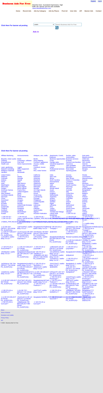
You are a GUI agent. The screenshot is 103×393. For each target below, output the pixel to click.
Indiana (3, 180)
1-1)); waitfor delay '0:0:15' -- (23, 222)
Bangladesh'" (70, 272)
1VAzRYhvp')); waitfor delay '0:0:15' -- (73, 277)
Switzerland (70, 205)
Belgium (85, 193)
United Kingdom (22, 192)
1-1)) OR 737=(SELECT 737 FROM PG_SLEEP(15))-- (24, 292)
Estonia (84, 202)
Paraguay (20, 208)
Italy (67, 192)
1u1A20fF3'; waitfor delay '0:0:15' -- (7, 237)
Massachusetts (87, 178)
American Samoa (7, 190)
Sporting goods (71, 170)
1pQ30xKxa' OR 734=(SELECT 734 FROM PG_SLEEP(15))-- (8, 265)
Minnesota (37, 185)
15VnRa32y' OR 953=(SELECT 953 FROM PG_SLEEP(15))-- (41, 233)
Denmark (4, 197)
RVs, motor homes (40, 170)
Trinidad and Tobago (57, 212)
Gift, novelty (86, 162)
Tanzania (69, 210)
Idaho (84, 181)
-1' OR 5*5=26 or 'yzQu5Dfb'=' (39, 247)
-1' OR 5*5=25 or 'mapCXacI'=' (72, 259)
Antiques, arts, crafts (41, 155)
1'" (83, 222)
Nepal (84, 210)
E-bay (52, 160)
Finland (84, 197)
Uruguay (20, 210)
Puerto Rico (21, 190)
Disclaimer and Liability (7, 315)
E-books (69, 160)
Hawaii (19, 180)
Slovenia (69, 207)
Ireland (68, 202)
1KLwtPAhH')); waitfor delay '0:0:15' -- (57, 252)
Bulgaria (52, 200)
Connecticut (86, 176)
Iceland (84, 200)
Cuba (84, 203)
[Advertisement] (39, 17)
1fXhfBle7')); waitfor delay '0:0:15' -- (89, 241)
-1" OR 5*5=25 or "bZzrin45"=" (56, 298)
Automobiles (70, 157)
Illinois (52, 178)
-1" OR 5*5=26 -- (71, 217)
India (51, 175)
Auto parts (85, 155)
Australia (69, 190)
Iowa (2, 183)
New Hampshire (87, 185)
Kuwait (3, 213)
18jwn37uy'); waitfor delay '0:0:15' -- (89, 298)
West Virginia (21, 187)
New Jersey (70, 178)
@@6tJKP (85, 289)
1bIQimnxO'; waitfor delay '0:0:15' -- (40, 267)
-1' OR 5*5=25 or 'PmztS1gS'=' (88, 277)
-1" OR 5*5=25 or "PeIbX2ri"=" (39, 284)
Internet (85, 164)
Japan (84, 195)
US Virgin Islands (39, 190)
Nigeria (36, 212)
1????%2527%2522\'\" (57, 218)
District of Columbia (72, 180)
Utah (51, 185)
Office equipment (23, 169)
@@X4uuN (37, 277)
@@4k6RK (54, 267)
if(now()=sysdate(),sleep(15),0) (76, 237)
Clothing (4, 160)
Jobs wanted (86, 165)
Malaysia (69, 195)
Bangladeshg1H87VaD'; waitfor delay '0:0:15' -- (41, 281)
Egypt (52, 203)
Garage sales (54, 162)
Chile (68, 200)
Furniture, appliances (41, 162)
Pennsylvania (54, 181)
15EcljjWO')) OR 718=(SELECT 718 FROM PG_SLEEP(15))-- (89, 285)
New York (53, 176)
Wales (84, 207)
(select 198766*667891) (87, 214)
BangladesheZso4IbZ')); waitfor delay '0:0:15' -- (25, 264)
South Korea (70, 208)
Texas (3, 181)
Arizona (68, 175)
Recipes (85, 169)
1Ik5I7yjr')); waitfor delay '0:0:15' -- (72, 281)
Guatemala (5, 207)
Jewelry (52, 165)
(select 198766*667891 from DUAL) (25, 219)
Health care (5, 164)
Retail (19, 170)
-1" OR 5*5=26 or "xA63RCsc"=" (39, 252)
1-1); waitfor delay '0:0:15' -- (72, 222)
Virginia (84, 187)
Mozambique (21, 212)
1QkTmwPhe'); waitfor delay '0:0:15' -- (24, 227)
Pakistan (36, 208)
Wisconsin (4, 187)
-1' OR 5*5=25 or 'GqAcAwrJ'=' (23, 237)
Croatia (19, 202)
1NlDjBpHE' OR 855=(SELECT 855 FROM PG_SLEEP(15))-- (73, 292)
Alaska (19, 176)
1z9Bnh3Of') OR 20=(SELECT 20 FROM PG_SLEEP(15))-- (57, 248)
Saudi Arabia (38, 210)
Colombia (69, 198)
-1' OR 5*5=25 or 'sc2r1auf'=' (39, 303)
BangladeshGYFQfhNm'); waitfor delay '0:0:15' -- (42, 227)
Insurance (69, 164)
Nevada (36, 188)
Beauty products (87, 157)
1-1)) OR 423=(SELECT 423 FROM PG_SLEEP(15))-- (8, 228)
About (2, 310)
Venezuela (85, 208)
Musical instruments (89, 167)
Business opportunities (57, 159)
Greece (19, 198)
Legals (19, 167)
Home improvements (24, 164)
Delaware (37, 176)
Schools (52, 170)
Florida (84, 175)
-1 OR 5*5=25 (22, 217)
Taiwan (36, 207)
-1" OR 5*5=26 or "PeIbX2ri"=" (56, 281)
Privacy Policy (5, 317)
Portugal (36, 198)
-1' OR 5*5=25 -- (55, 217)
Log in (100, 1)
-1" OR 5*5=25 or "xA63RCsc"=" (88, 252)
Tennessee (69, 183)
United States (5, 175)
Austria (52, 198)
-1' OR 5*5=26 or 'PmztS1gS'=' (55, 277)
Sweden (52, 202)
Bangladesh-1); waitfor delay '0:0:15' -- (73, 264)
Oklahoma (37, 183)
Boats (19, 159)
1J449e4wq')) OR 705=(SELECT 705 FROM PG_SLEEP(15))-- (74, 228)
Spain (19, 193)
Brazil (19, 195)
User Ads (73, 11)
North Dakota (21, 188)
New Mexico (21, 183)
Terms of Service (5, 312)
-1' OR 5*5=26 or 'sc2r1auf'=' (7, 303)
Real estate (70, 169)
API (80, 11)
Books (36, 159)
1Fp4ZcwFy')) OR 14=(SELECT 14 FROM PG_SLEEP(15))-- (24, 298)
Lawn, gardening (6, 167)
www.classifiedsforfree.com (41, 8)
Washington (5, 185)
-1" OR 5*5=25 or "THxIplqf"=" (88, 229)
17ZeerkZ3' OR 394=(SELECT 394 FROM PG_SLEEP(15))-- (89, 273)
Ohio (19, 181)
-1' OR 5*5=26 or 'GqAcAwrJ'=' (72, 232)
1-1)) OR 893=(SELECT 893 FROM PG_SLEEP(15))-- (89, 233)
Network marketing (7, 169)
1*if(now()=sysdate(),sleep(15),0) (61, 222)
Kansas (84, 180)
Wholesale (20, 172)
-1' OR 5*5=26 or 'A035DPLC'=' (7, 291)
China (3, 198)
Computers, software (24, 160)
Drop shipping (38, 160)
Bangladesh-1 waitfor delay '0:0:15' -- (89, 244)
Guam (52, 190)
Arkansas (37, 178)
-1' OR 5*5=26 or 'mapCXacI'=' (88, 256)
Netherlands (54, 195)
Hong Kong (37, 195)
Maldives (53, 210)
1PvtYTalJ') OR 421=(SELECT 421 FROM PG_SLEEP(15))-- (24, 282)
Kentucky (37, 181)
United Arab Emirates (24, 205)
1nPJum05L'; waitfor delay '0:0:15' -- (40, 237)
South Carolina (71, 185)
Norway (20, 203)
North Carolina (55, 180)
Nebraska (37, 187)
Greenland (4, 200)
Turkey (52, 208)
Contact (98, 11)
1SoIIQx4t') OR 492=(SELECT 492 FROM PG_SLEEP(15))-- (89, 268)
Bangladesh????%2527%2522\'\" (88, 291)
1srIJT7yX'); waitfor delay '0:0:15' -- (40, 291)
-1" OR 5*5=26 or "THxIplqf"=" (56, 227)
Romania (20, 207)
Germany (37, 192)
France (52, 192)
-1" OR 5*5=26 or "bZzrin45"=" (88, 294)
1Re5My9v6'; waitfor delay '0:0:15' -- (8, 252)
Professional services (57, 169)
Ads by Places (54, 11)
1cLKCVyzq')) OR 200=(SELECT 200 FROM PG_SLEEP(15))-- (25, 233)
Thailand (4, 208)
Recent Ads (27, 11)
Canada (3, 192)
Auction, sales (71, 155)
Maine (52, 183)
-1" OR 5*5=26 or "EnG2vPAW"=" (88, 237)
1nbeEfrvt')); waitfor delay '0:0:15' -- (7, 272)
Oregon (3, 188)
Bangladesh (86, 190)
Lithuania (53, 205)
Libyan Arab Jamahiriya (54, 214)
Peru (51, 207)
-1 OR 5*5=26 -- (6, 217)
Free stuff (20, 162)
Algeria (3, 202)
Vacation (4, 172)
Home (18, 11)
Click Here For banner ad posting (14, 25)
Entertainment (6, 162)
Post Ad (64, 11)
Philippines (37, 200)
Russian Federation (40, 213)
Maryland (37, 180)
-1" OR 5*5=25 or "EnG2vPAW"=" (7, 247)
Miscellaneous (71, 167)
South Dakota (87, 188)
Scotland (4, 210)
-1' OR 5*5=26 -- (39, 217)
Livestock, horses (39, 167)
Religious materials (7, 170)
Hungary (20, 200)
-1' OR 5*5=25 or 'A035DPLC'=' (55, 291)
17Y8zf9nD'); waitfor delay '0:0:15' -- (57, 256)
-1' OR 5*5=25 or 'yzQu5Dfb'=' (72, 247)
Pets (35, 169)
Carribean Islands (7, 195)
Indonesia (37, 205)
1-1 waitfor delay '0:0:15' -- (88, 219)
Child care (85, 159)
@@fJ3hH (53, 232)
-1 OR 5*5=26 (70, 213)
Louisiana (69, 181)
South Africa (21, 197)
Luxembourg (38, 197)
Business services (72, 159)
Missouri (53, 187)
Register (93, 1)
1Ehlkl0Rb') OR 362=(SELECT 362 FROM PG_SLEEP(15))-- (40, 256)
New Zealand (5, 193)
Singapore (69, 197)
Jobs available (71, 165)
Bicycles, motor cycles (8, 159)
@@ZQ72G (86, 300)
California (37, 175)
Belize (68, 203)
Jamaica (85, 198)
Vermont (69, 188)
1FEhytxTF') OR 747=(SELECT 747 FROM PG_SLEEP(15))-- (57, 273)
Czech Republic (39, 202)
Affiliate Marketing (7, 155)
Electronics (86, 160)
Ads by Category (40, 11)
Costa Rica (70, 193)
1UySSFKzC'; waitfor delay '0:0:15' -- (57, 259)
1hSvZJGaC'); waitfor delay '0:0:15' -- (57, 264)
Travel (84, 170)
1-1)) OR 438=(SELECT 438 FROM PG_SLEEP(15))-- (89, 248)
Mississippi (21, 185)
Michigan (69, 176)
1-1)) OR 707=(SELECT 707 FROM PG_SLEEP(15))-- (73, 268)
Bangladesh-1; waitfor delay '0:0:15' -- (89, 281)
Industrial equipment (57, 164)
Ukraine (68, 212)
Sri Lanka (20, 213)
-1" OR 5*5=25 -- (88, 217)
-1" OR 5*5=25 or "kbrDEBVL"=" (88, 264)
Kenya (36, 193)
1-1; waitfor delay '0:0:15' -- (88, 224)
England (52, 193)
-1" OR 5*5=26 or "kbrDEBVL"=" (39, 264)
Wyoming (69, 187)
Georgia (20, 178)
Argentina (53, 197)
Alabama (4, 176)
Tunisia (84, 212)
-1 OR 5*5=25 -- (6, 218)
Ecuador (4, 203)
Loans (52, 167)
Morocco (4, 205)
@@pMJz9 (70, 255)
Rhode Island (54, 188)
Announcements (22, 155)
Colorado (4, 178)
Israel (84, 205)
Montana (85, 183)
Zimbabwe (4, 212)
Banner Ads (89, 11)
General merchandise (73, 162)
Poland (36, 203)
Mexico (84, 192)
